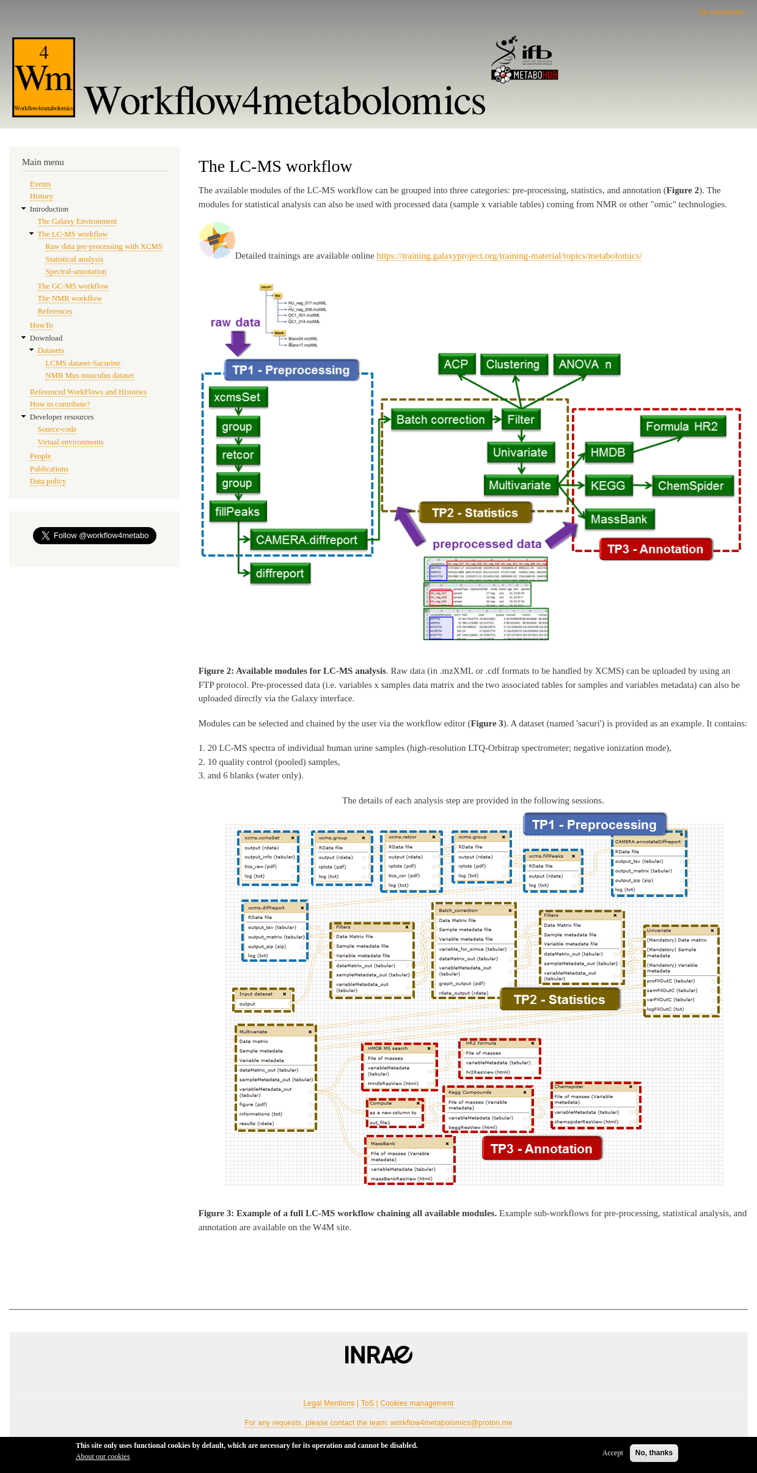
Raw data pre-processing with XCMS (104, 246)
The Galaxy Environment (77, 221)
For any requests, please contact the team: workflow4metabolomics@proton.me (378, 1423)
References (55, 311)
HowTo (41, 325)
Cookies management (416, 1403)
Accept (612, 1453)
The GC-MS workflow (73, 286)
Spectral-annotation (75, 271)
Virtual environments (71, 442)
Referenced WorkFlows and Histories (88, 392)
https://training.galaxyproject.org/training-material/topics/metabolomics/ (509, 255)
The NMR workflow (70, 298)
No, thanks (654, 1453)
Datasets (51, 350)
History (41, 196)
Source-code (57, 429)
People (40, 456)
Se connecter (721, 12)
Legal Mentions (328, 1403)
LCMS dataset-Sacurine (82, 363)
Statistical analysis (74, 259)
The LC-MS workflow (73, 234)
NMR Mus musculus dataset (89, 375)
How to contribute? (60, 404)
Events (40, 184)
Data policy (48, 481)
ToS (367, 1403)
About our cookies (103, 1456)
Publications (49, 469)
